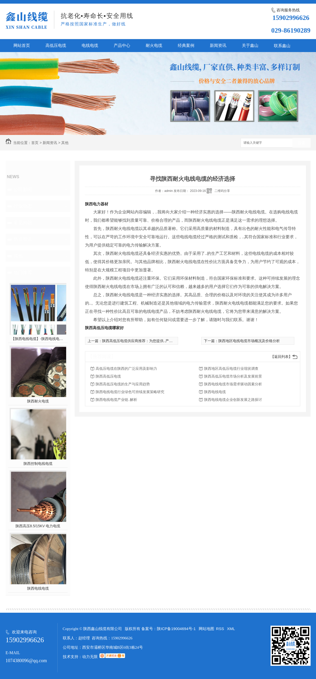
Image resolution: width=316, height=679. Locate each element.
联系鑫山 (282, 46)
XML (231, 628)
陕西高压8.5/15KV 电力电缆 (38, 526)
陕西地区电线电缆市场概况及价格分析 (249, 341)
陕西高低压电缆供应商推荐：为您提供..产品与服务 (143, 341)
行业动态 (22, 206)
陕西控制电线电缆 (38, 463)
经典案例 (186, 45)
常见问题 (22, 222)
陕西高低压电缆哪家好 (104, 328)
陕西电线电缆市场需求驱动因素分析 (233, 384)
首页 (34, 143)
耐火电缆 (154, 45)
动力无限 (90, 656)
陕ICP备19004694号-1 (176, 628)
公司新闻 (22, 189)
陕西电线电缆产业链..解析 (116, 400)
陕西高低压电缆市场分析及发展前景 (233, 376)
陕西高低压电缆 (108, 376)
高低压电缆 (55, 45)
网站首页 (21, 45)
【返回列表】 (281, 357)
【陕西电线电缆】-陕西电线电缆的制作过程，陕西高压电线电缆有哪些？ (38, 339)
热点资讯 (22, 239)
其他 (64, 143)
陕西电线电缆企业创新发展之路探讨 (233, 400)
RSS (220, 628)
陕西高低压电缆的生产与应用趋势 (123, 384)
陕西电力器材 (96, 204)
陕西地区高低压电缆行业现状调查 (231, 368)
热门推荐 (22, 272)
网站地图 (206, 628)
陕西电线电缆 (38, 588)
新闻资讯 (218, 45)
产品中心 (122, 45)
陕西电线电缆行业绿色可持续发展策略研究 (130, 392)
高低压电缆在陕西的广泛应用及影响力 (126, 368)
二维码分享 (222, 191)
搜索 (301, 143)
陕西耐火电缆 (38, 401)
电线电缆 (90, 45)
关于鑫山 (250, 45)
